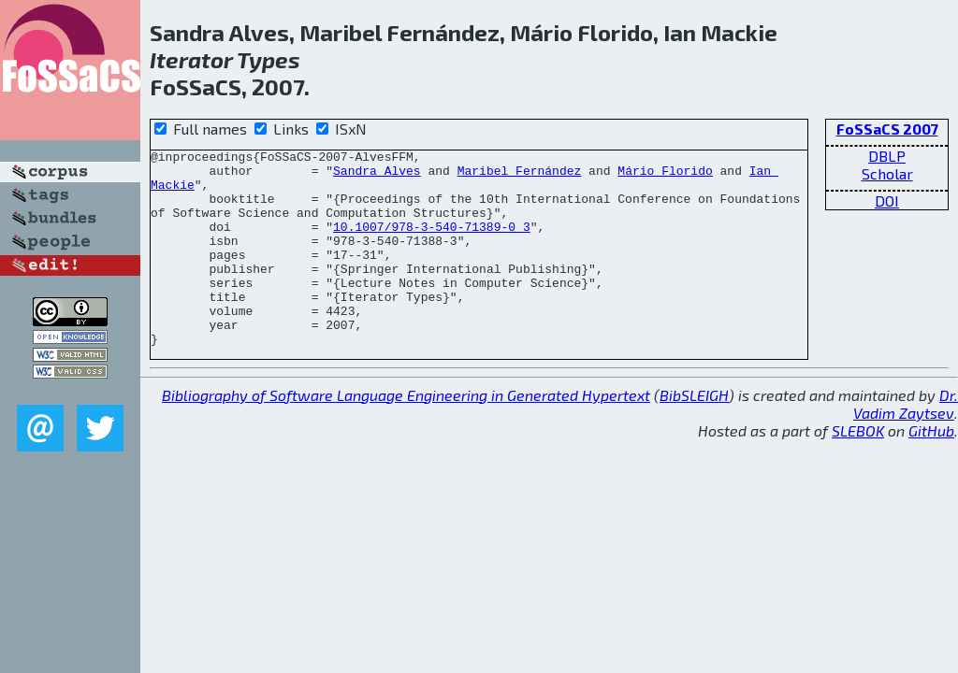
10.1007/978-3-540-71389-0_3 (431, 243)
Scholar (887, 173)
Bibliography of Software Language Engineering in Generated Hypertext (406, 434)
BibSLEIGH (694, 434)
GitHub (931, 470)
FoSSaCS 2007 (887, 128)
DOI (887, 200)
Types (268, 59)
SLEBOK (858, 470)
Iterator (191, 59)
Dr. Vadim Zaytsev (905, 443)
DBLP (887, 156)
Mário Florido (664, 175)
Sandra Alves (377, 175)
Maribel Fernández (519, 175)
